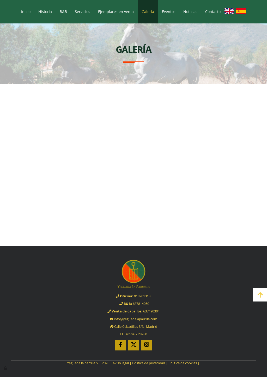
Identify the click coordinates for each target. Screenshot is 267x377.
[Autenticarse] (6, 368)
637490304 (133, 311)
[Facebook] (120, 345)
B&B (63, 11)
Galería (148, 11)
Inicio (26, 11)
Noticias (190, 11)
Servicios (82, 11)
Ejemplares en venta (116, 11)
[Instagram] (146, 345)
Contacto (213, 11)
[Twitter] (133, 345)
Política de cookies (182, 363)
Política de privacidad (148, 363)
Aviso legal (121, 363)
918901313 (133, 296)
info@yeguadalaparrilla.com (133, 319)
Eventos (168, 11)
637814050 (134, 303)
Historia (45, 11)
